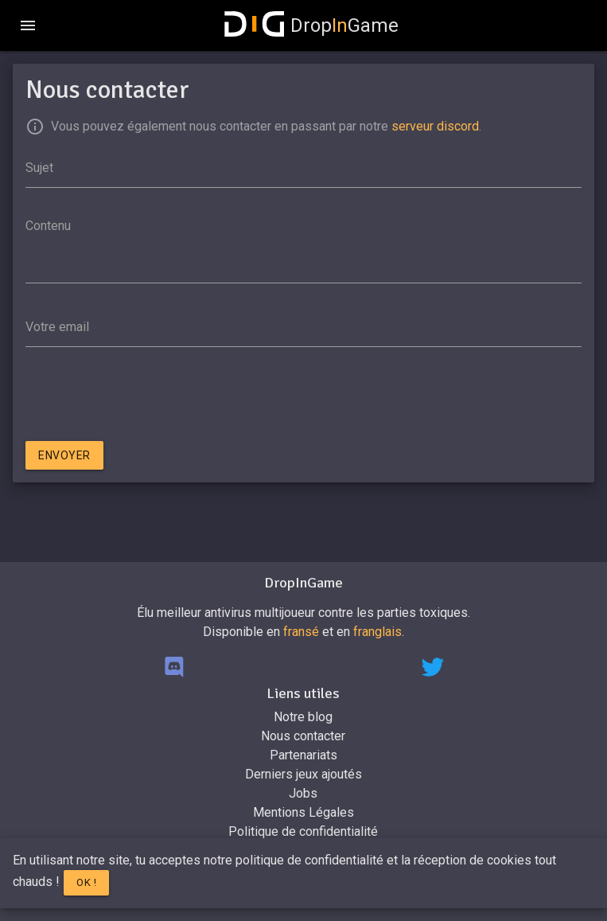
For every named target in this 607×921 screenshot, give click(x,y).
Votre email (57, 326)
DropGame (311, 25)
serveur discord (435, 126)
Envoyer (64, 455)
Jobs (303, 793)
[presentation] (146, 397)
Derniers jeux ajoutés (303, 774)
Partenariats (303, 755)
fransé (301, 631)
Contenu (48, 225)
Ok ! (86, 882)
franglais (377, 631)
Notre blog (303, 716)
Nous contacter (303, 735)
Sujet (39, 167)
